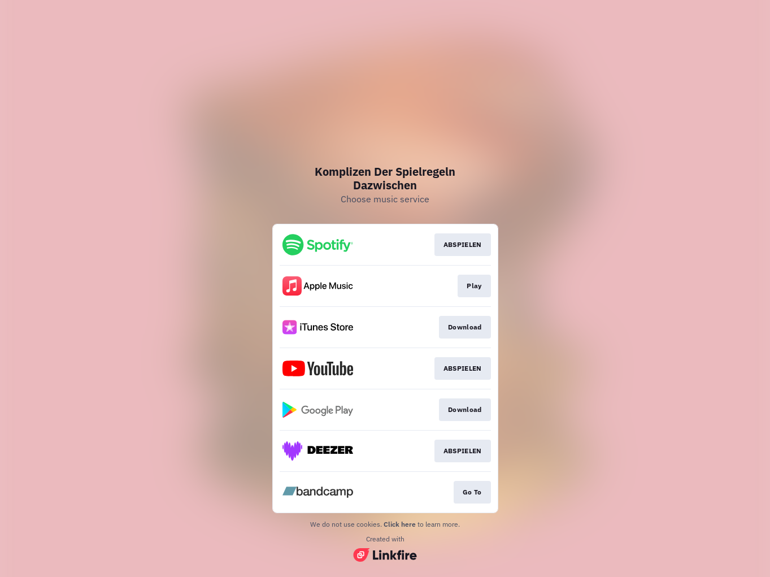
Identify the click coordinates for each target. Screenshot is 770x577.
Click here (400, 524)
